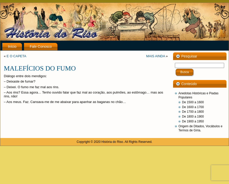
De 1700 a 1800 (193, 111)
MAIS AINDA (155, 56)
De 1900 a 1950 (193, 121)
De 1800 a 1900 (193, 116)
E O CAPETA (16, 56)
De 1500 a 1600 (193, 102)
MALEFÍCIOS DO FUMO (40, 68)
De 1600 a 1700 (193, 107)
